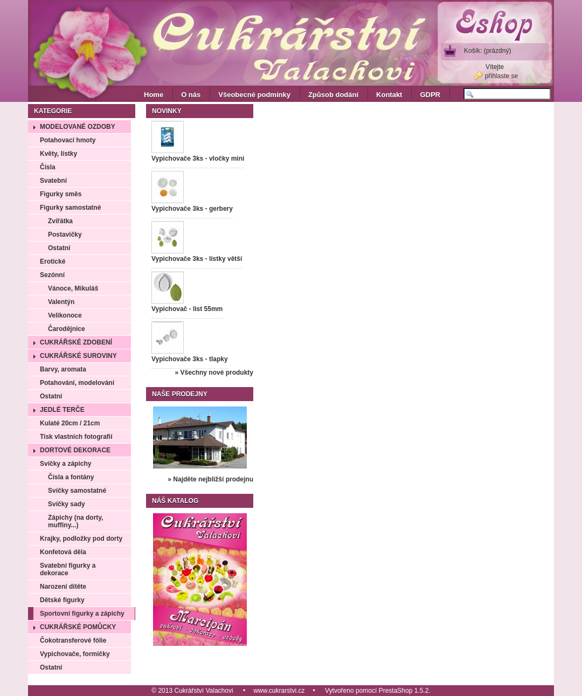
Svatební (53, 180)
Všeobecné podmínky (254, 95)
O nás (190, 95)
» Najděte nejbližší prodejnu (210, 479)
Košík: (487, 50)
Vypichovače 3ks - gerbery (192, 208)
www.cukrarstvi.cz (278, 690)
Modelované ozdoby (77, 126)
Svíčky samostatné (77, 490)
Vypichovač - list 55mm (187, 309)
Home (153, 95)
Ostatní (59, 248)
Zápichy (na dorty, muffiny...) (75, 521)
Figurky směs (60, 194)
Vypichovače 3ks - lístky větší (196, 259)
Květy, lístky (58, 153)
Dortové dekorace (75, 450)
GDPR (430, 95)
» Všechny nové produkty (214, 372)
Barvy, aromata (63, 369)
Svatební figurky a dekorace (67, 569)
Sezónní (52, 275)
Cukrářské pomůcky (78, 627)
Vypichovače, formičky (75, 654)
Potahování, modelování (77, 383)
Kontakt (389, 95)
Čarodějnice (66, 329)
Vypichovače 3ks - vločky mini (197, 158)
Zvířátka (60, 221)
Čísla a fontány (71, 477)
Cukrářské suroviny (78, 356)
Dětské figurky (62, 600)
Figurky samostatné (70, 207)
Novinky (167, 111)
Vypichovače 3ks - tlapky (189, 359)
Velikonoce (65, 315)
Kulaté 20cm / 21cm (70, 423)
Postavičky (65, 234)
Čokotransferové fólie (73, 640)
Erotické (52, 261)
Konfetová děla (63, 552)
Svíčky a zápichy (65, 463)
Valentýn (61, 302)
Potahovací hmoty (67, 140)
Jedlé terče (62, 410)
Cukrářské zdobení (76, 342)
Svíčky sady (66, 504)
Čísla (48, 167)
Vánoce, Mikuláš (73, 288)
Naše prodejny (179, 394)
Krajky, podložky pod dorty (81, 538)
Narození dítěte (63, 586)
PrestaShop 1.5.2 (404, 690)
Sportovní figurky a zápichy (82, 613)
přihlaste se (501, 76)
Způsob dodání (333, 95)
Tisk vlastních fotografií (76, 436)
